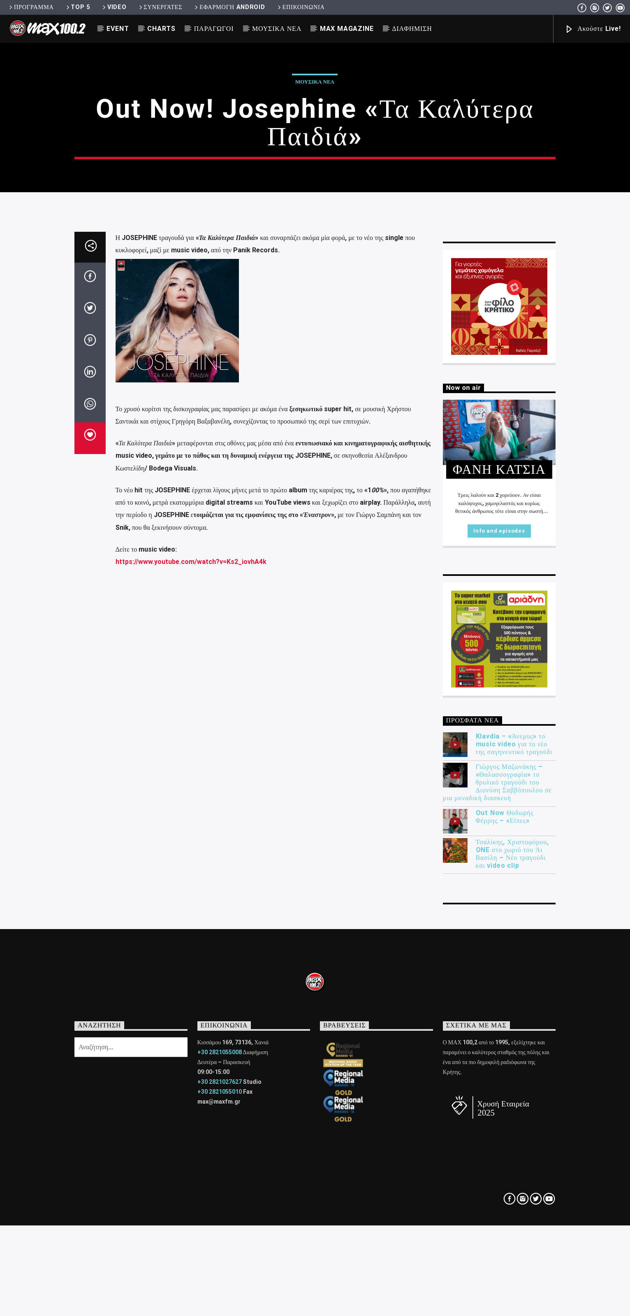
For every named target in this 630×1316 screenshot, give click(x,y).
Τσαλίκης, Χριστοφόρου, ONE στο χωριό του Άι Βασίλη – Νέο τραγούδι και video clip (512, 1124)
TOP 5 (77, 7)
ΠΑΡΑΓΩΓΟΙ (214, 29)
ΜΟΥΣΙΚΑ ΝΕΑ (276, 29)
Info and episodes (499, 802)
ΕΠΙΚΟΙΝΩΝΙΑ (300, 7)
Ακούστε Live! (593, 29)
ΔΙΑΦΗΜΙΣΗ (412, 29)
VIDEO (113, 7)
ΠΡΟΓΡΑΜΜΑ (30, 7)
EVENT (118, 29)
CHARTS (161, 29)
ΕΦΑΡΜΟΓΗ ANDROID (229, 7)
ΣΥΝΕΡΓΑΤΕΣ (160, 7)
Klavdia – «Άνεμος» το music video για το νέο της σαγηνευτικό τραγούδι (514, 1015)
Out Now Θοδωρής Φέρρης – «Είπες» (505, 1087)
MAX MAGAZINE (347, 29)
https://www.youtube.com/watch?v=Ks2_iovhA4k (191, 832)
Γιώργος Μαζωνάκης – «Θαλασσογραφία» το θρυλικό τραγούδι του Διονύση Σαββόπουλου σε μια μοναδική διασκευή (497, 1053)
